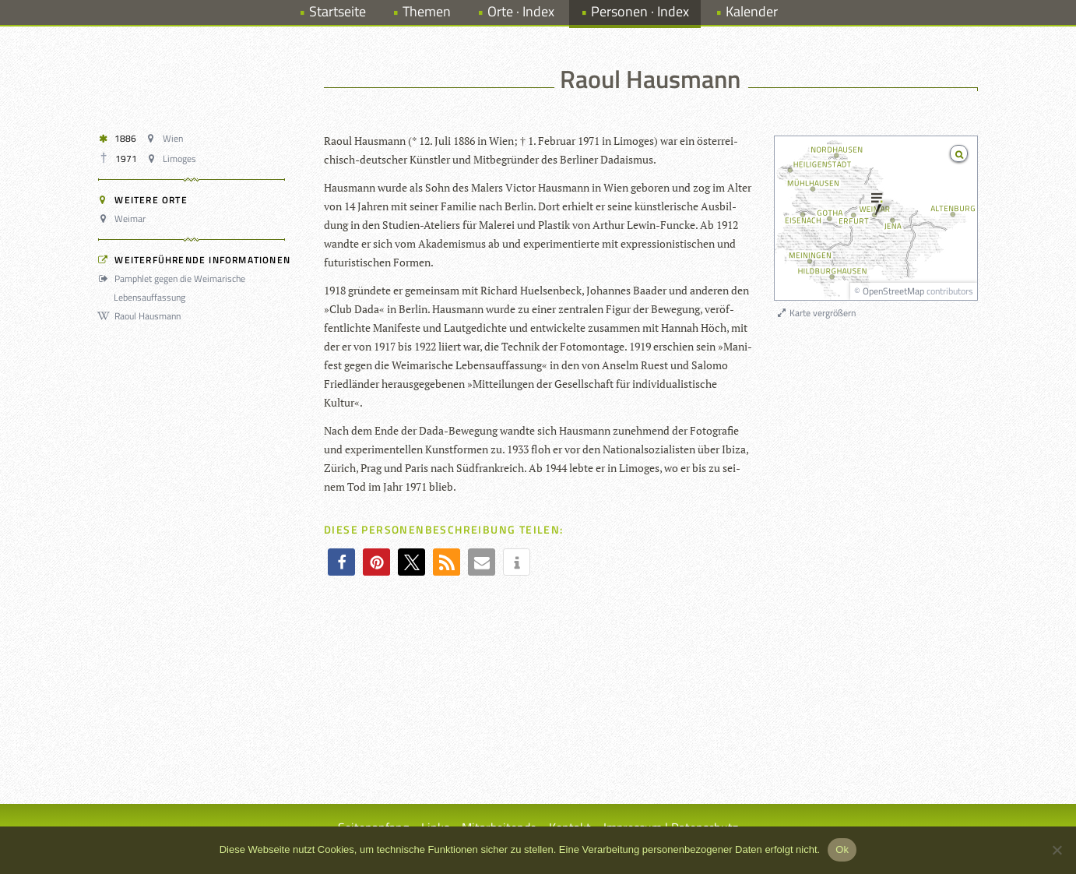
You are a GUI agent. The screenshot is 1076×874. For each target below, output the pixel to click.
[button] (341, 562)
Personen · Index (640, 11)
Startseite (337, 11)
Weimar (124, 218)
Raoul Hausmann (142, 315)
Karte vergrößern (815, 312)
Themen (427, 11)
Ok (842, 849)
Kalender (752, 11)
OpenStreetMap (893, 291)
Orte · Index (520, 11)
